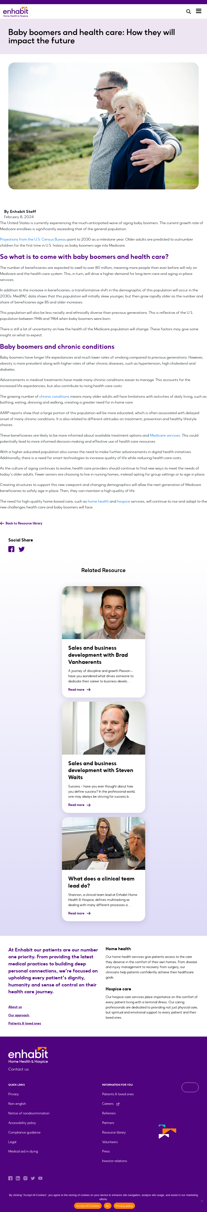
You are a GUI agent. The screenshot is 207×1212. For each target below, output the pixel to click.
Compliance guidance (24, 1132)
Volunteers (110, 1142)
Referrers (109, 1113)
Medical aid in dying (23, 1151)
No (107, 1205)
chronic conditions (54, 396)
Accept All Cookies (87, 1205)
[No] (202, 1201)
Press (106, 1151)
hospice (123, 501)
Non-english (17, 1104)
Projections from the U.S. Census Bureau (33, 239)
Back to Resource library (21, 523)
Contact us (18, 1069)
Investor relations (114, 1161)
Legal (12, 1142)
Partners (108, 1123)
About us (15, 1007)
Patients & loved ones (24, 1023)
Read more (79, 690)
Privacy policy (124, 1205)
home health (98, 501)
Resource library (114, 1132)
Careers (111, 1104)
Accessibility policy (22, 1123)
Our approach (19, 1015)
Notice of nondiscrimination (29, 1113)
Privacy (13, 1094)
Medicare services (165, 435)
